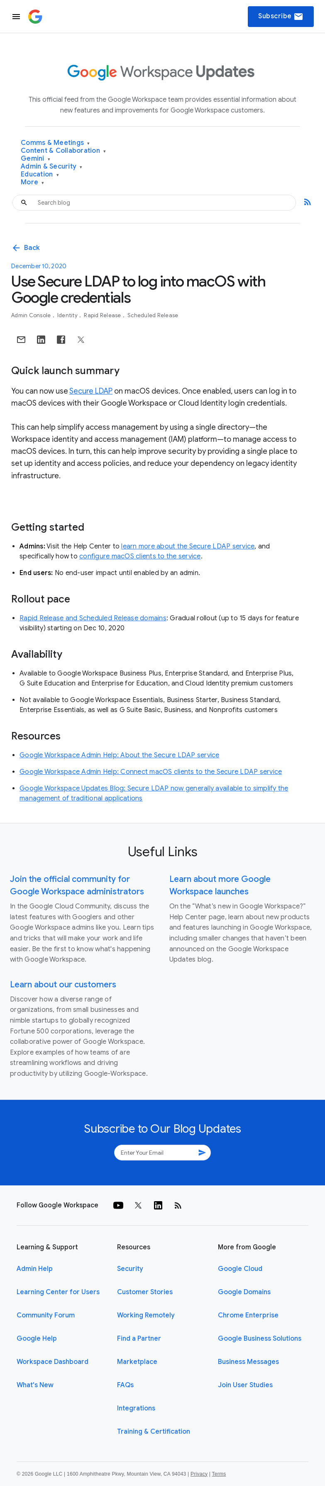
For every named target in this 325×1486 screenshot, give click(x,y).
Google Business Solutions (259, 1338)
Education (40, 175)
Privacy (199, 1474)
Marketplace (137, 1362)
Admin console (31, 315)
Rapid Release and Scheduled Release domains (93, 618)
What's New (35, 1385)
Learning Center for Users (58, 1292)
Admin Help (35, 1269)
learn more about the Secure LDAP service (187, 546)
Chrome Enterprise (248, 1315)
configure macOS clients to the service (140, 556)
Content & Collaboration (63, 151)
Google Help (37, 1338)
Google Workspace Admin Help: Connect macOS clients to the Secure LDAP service (151, 772)
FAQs (125, 1385)
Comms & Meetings (55, 143)
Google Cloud (240, 1269)
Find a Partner (139, 1338)
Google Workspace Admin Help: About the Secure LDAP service (120, 755)
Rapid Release (103, 315)
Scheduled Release (152, 315)
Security (130, 1269)
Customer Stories (145, 1292)
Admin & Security (52, 167)
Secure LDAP (90, 391)
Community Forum (46, 1315)
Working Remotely (146, 1315)
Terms (219, 1474)
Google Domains (244, 1292)
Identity (68, 315)
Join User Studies (245, 1385)
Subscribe (280, 17)
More (32, 182)
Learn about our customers (63, 984)
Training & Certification (153, 1431)
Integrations (136, 1408)
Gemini (35, 159)
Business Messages (248, 1362)
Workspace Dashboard (52, 1362)
